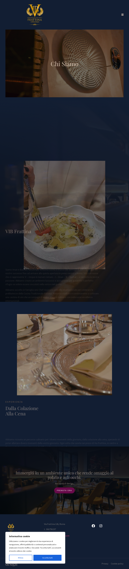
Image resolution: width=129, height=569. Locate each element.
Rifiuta (20, 558)
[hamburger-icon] (122, 14)
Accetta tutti (47, 558)
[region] (35, 548)
